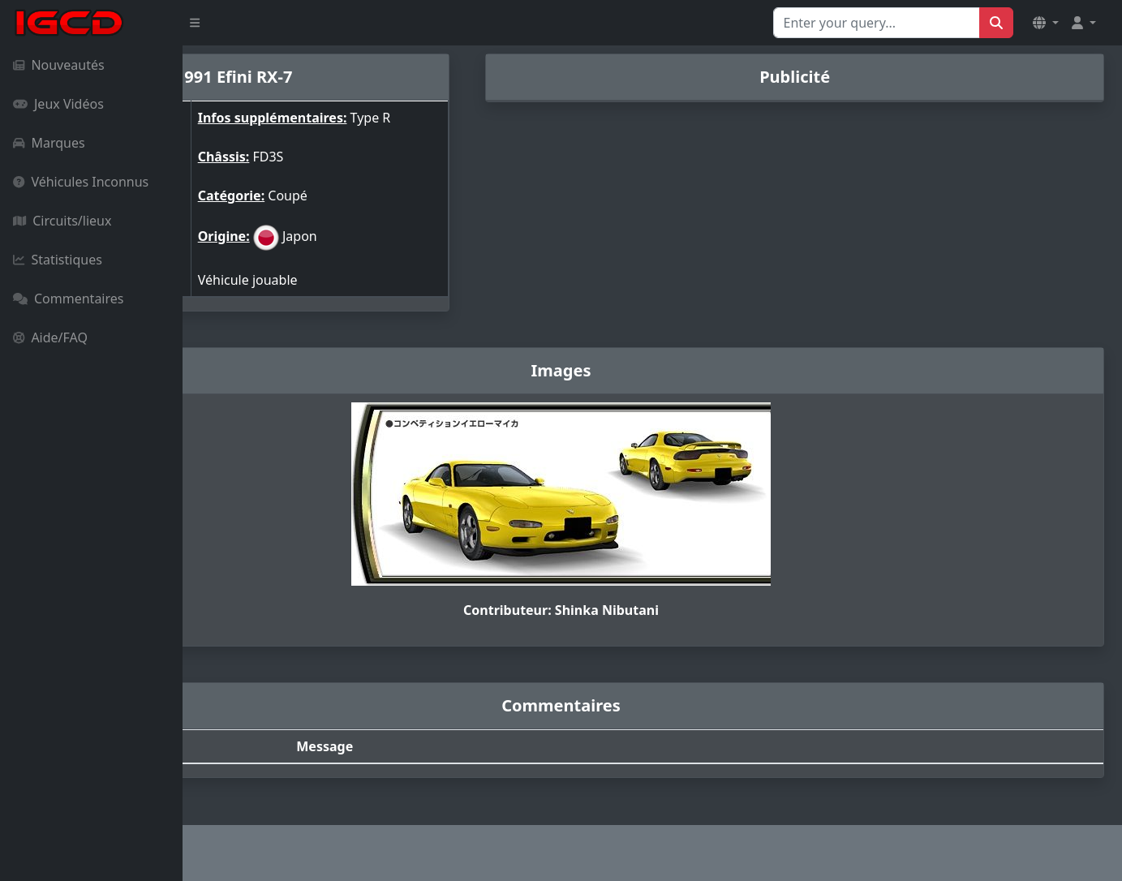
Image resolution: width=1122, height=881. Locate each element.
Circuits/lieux (62, 221)
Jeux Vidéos (58, 104)
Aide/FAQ (50, 337)
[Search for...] (876, 22)
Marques (49, 143)
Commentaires (68, 298)
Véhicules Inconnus (80, 182)
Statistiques (57, 260)
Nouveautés (59, 65)
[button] (1045, 22)
